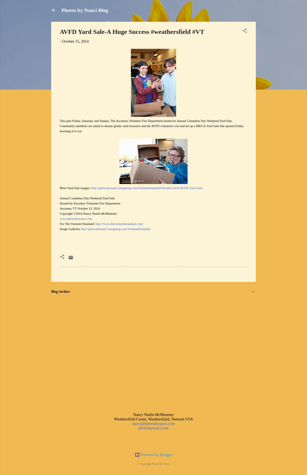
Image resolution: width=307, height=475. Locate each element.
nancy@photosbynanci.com (153, 423)
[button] (244, 31)
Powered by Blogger (153, 455)
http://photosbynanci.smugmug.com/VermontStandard (115, 229)
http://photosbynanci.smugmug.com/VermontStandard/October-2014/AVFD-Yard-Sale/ (147, 188)
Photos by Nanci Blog (84, 10)
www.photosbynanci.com (76, 218)
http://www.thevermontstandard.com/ (119, 224)
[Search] (253, 30)
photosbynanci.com (153, 428)
